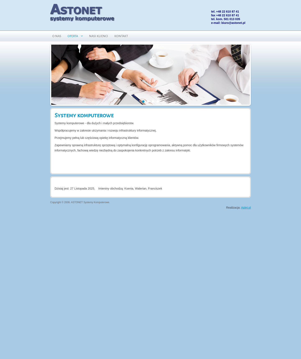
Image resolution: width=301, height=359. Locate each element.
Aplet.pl (246, 207)
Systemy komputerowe (84, 115)
